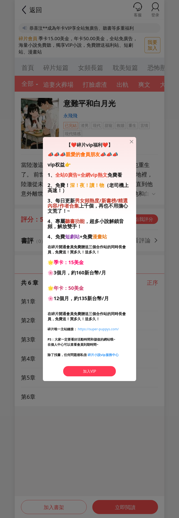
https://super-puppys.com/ (98, 329)
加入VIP (89, 371)
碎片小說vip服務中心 (103, 355)
